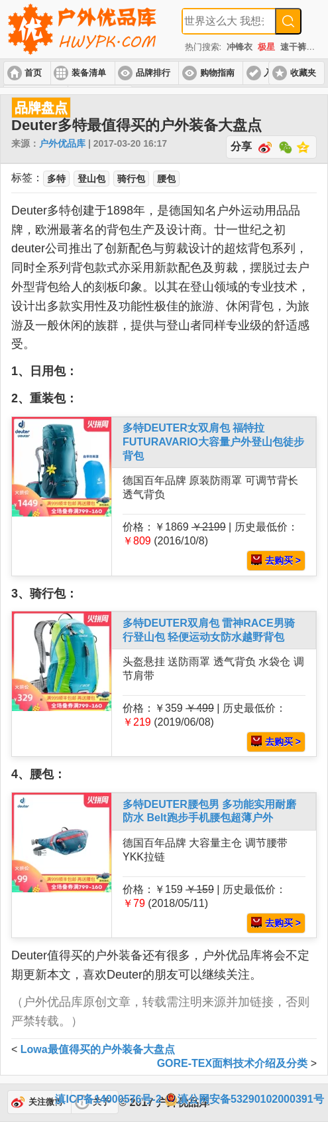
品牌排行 (153, 73)
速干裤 (293, 47)
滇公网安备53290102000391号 (244, 1099)
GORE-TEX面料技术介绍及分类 (232, 1063)
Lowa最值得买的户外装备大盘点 (98, 1049)
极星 (266, 47)
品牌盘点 (41, 107)
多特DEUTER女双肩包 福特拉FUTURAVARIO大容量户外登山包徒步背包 (213, 441)
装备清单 (89, 73)
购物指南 (217, 73)
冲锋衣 (239, 47)
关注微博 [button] (45, 1102)
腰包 (166, 178)
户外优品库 (62, 143)
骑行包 (131, 178)
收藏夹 (303, 73)
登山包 (91, 178)
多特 (56, 178)
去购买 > (276, 560)
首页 (33, 73)
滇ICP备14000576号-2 (108, 1099)
